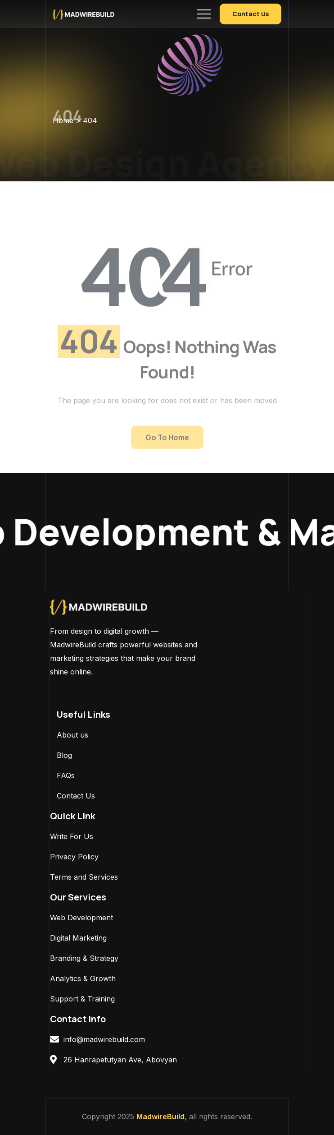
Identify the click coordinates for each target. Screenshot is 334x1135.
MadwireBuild (160, 1116)
